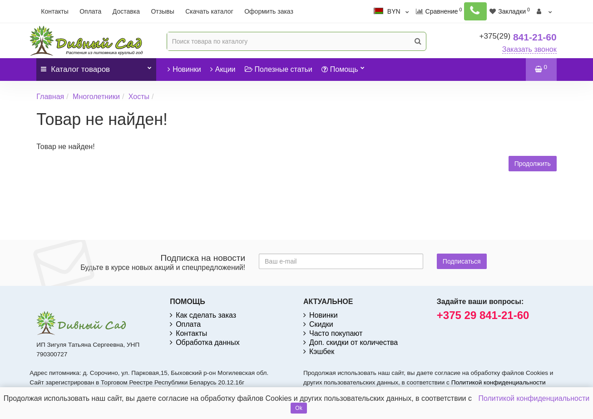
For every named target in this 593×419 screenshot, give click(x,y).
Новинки (184, 69)
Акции (223, 69)
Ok (298, 408)
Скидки (318, 324)
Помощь (343, 65)
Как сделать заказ (203, 315)
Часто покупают (332, 333)
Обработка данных (205, 342)
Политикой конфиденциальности (498, 382)
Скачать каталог (209, 11)
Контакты (54, 11)
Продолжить (532, 163)
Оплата (90, 11)
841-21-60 (518, 37)
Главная (50, 96)
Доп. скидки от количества (350, 342)
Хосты (138, 96)
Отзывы (162, 11)
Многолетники (96, 96)
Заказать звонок (529, 49)
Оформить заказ (268, 11)
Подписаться (462, 261)
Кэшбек (318, 351)
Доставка (126, 11)
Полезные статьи (278, 69)
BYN (399, 11)
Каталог (96, 66)
